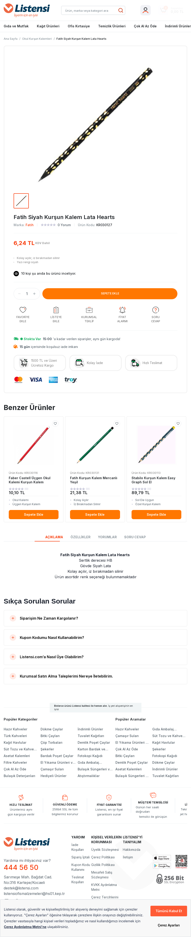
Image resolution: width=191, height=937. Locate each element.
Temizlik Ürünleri (112, 26)
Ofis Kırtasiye (79, 26)
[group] (23, 315)
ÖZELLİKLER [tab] (81, 537)
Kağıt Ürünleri (48, 26)
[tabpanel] (95, 565)
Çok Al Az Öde (145, 26)
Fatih (30, 225)
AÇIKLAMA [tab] (54, 537)
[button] (19, 293)
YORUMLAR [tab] (107, 537)
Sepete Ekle (33, 514)
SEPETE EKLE (110, 293)
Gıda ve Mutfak (16, 26)
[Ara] (120, 10)
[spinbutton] (27, 293)
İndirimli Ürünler (178, 26)
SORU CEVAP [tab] (135, 537)
